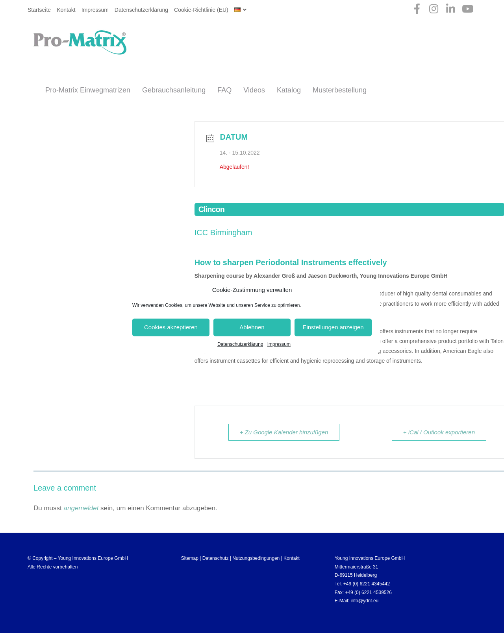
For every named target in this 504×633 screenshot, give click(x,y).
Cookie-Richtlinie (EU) (201, 10)
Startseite (39, 10)
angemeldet (81, 508)
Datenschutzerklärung (240, 344)
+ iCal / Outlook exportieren (439, 432)
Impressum (279, 344)
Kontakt (66, 10)
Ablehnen (251, 327)
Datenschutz (215, 558)
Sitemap (189, 558)
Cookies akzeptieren (171, 327)
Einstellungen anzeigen (332, 327)
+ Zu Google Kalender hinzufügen (284, 432)
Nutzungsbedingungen (256, 558)
